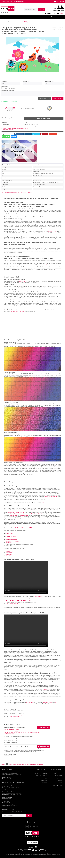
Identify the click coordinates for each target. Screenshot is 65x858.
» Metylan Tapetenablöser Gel (22, 511)
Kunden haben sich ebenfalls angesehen (34, 764)
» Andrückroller (8, 542)
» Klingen (17, 541)
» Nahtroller (8, 555)
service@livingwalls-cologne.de (18, 715)
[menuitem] (34, 9)
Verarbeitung (21, 192)
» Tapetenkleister (38, 596)
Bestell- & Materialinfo (13, 192)
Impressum (60, 780)
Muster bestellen (28, 192)
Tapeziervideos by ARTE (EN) (41, 775)
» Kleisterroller (8, 535)
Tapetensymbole (44, 778)
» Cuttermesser (8, 541)
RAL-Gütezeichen (43, 498)
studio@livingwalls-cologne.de (10, 791)
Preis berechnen (58, 98)
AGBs (60, 783)
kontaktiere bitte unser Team (17, 311)
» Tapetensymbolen (47, 702)
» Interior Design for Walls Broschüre (9, 805)
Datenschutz (59, 778)
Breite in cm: (5, 81)
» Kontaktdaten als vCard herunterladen (10, 771)
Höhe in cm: (26, 81)
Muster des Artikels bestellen (44, 118)
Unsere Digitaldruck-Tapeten (41, 777)
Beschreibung (5, 192)
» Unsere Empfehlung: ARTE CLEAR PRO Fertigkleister (18, 600)
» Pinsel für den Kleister (10, 536)
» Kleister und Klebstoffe (45, 264)
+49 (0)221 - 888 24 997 (7, 1)
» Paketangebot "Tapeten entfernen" (16, 512)
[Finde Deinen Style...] (34, 9)
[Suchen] (41, 9)
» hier (32, 103)
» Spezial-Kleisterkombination (51, 496)
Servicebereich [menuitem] (58, 1)
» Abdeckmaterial (9, 533)
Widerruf (60, 782)
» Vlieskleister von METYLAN (11, 603)
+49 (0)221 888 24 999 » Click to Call (13, 793)
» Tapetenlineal (8, 554)
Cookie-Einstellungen (57, 785)
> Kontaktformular (52, 231)
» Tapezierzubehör (13, 515)
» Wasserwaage (8, 552)
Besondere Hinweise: (8, 90)
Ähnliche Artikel (11, 764)
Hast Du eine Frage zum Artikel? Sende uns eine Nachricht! (15, 128)
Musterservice (59, 777)
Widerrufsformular (58, 773)
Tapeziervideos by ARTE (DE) (41, 773)
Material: (5, 86)
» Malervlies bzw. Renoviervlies (37, 513)
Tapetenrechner (44, 780)
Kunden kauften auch (20, 764)
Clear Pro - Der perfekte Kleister (40, 772)
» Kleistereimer (8, 538)
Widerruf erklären (32, 842)
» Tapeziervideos (30, 702)
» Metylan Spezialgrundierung (19, 513)
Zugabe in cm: (50, 81)
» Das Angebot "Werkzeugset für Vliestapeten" (25, 527)
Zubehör (5, 764)
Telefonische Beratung (7, 129)
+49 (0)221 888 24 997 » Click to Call (13, 774)
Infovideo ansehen (44, 98)
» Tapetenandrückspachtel (11, 539)
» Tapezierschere (9, 551)
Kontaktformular (58, 775)
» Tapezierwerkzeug (24, 515)
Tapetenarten (44, 782)
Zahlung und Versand (57, 772)
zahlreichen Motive (23, 281)
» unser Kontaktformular (14, 716)
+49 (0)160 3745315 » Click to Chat (14, 794)
